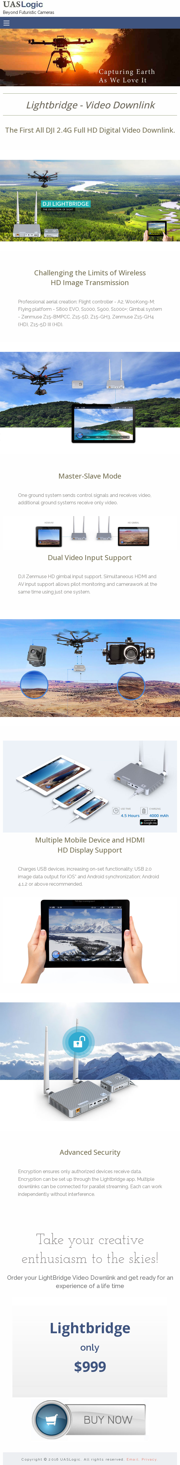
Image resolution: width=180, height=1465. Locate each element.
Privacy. (150, 1459)
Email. (133, 1459)
